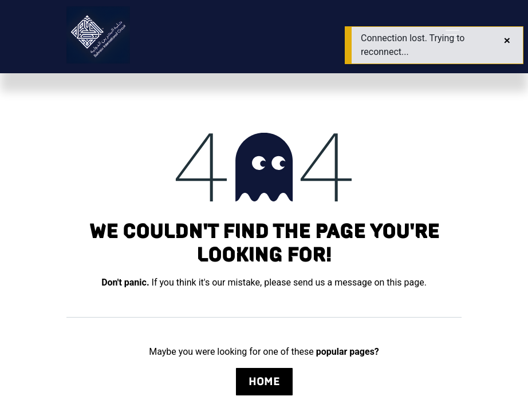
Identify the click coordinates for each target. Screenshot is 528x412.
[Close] (507, 40)
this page (405, 282)
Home (264, 381)
